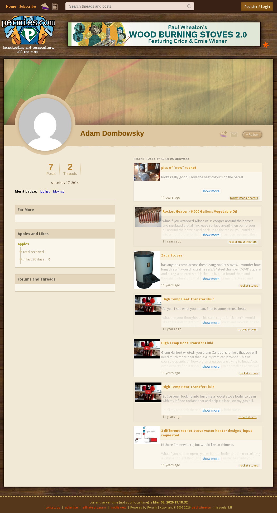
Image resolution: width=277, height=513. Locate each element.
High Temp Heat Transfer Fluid (188, 299)
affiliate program (94, 507)
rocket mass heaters (244, 198)
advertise (71, 507)
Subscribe (27, 6)
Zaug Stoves (171, 255)
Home (11, 6)
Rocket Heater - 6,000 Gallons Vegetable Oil (200, 211)
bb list (45, 191)
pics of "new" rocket (179, 168)
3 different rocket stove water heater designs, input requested (206, 433)
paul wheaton (201, 507)
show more (210, 191)
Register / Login (257, 6)
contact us (53, 507)
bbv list (58, 191)
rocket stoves (249, 285)
